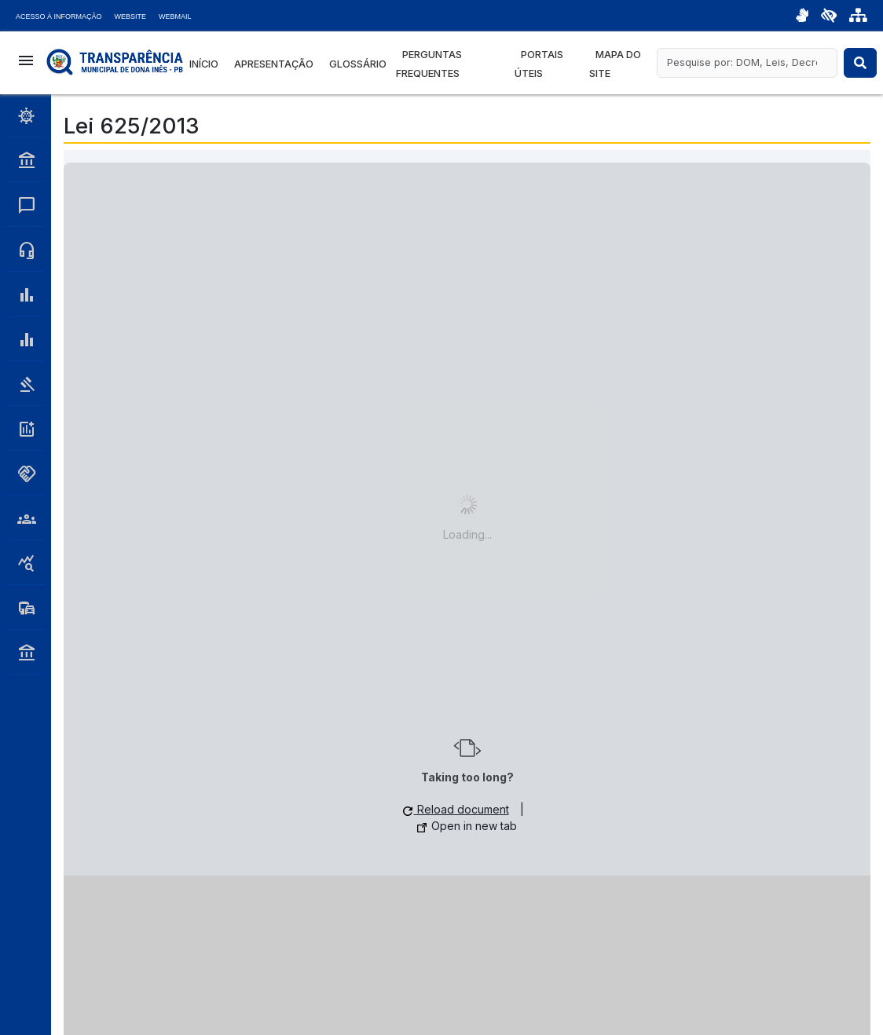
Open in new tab (467, 825)
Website (131, 16)
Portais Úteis (539, 64)
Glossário (358, 64)
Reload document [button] (456, 809)
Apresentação (273, 64)
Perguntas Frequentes (429, 64)
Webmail (175, 16)
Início (203, 64)
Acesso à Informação (59, 16)
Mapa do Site (615, 64)
